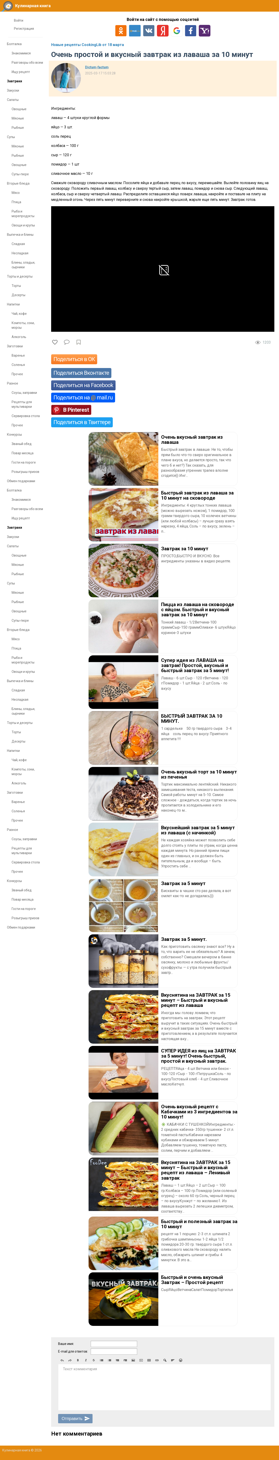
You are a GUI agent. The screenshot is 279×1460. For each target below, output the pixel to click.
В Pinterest (76, 410)
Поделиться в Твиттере (81, 422)
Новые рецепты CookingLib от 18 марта (87, 45)
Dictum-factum (97, 67)
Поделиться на (83, 397)
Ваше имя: (66, 1344)
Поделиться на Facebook (83, 385)
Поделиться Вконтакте (81, 373)
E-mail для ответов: (73, 1351)
